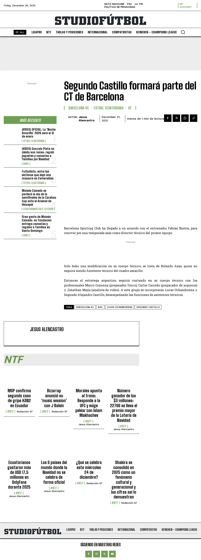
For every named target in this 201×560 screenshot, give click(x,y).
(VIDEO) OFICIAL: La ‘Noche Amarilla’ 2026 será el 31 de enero (39, 132)
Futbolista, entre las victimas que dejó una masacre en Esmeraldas (38, 174)
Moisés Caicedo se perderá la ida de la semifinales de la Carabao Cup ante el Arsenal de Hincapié (39, 197)
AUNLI (26, 164)
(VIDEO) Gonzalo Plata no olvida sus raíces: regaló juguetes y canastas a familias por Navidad (38, 154)
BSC (100, 307)
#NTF (10, 411)
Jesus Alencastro (87, 118)
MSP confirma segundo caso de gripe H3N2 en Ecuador (19, 398)
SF (130, 108)
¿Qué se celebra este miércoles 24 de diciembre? (89, 470)
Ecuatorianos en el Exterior (38, 209)
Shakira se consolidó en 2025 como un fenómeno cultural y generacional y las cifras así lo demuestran (123, 479)
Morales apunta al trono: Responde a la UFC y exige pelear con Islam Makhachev (88, 403)
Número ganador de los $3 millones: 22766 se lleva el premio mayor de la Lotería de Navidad (123, 405)
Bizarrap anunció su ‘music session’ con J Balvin (54, 398)
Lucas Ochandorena (120, 307)
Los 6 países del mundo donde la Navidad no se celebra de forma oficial (54, 472)
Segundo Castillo (148, 307)
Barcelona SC (78, 108)
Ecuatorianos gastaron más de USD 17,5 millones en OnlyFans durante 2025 (19, 475)
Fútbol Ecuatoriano (33, 141)
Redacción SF (25, 411)
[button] (182, 32)
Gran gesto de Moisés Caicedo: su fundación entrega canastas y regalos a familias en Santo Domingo (37, 224)
